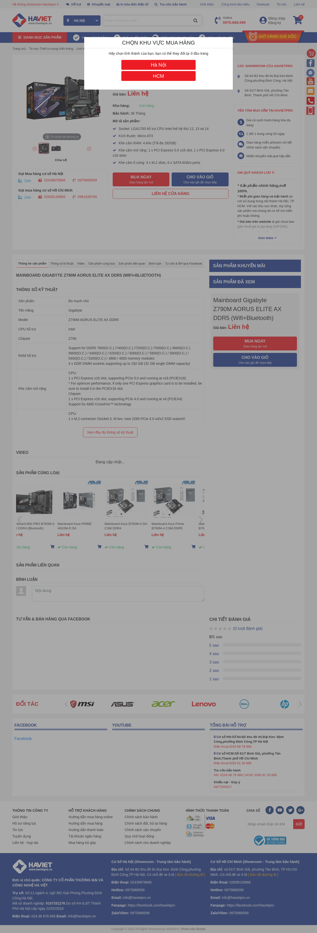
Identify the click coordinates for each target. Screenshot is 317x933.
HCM (158, 76)
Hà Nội (158, 65)
